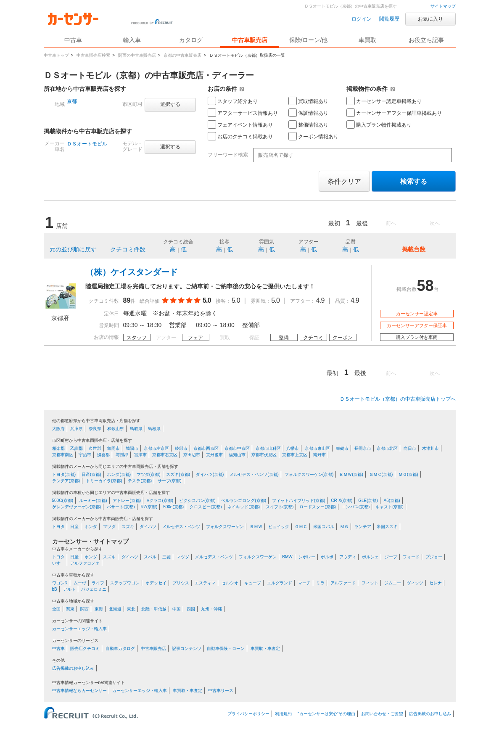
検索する (413, 181)
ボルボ (327, 557)
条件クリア (344, 181)
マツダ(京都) (149, 474)
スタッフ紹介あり (233, 101)
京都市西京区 (206, 448)
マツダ (109, 526)
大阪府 (58, 428)
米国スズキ (387, 526)
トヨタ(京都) (64, 474)
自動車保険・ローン (226, 648)
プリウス (180, 583)
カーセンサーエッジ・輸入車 (79, 628)
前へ (391, 223)
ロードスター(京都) (317, 506)
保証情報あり (308, 112)
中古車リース (220, 690)
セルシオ (230, 583)
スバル (150, 557)
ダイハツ (148, 526)
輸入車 (132, 40)
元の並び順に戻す (73, 249)
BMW (287, 557)
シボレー (306, 557)
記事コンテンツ (186, 648)
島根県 (154, 428)
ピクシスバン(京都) (197, 500)
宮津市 (140, 454)
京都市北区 (387, 448)
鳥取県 (136, 428)
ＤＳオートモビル (87, 143)
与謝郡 (122, 454)
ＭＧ (344, 526)
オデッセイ (155, 583)
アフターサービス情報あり (243, 112)
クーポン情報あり (313, 136)
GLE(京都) (368, 500)
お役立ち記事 (426, 40)
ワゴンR (60, 583)
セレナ (435, 583)
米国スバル (323, 526)
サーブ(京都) (170, 480)
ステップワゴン (125, 583)
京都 (72, 101)
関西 (84, 609)
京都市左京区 (156, 448)
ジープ (391, 557)
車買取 (367, 40)
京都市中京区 (237, 448)
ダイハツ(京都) (210, 474)
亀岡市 (113, 448)
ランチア (362, 526)
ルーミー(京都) (93, 500)
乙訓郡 (76, 448)
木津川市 (430, 448)
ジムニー (392, 583)
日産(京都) (91, 474)
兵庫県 (76, 428)
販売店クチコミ (85, 648)
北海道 (115, 609)
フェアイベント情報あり (240, 124)
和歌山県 (115, 428)
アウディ (347, 557)
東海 (99, 609)
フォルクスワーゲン (225, 526)
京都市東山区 (317, 448)
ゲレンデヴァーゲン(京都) (76, 506)
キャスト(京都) (389, 506)
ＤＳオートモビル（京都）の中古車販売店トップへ (398, 399)
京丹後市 (214, 454)
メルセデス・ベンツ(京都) (254, 474)
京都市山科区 (268, 448)
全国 (56, 609)
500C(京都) (63, 500)
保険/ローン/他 (308, 40)
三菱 (166, 557)
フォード (411, 557)
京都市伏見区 (264, 454)
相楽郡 (58, 448)
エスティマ (205, 583)
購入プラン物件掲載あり (379, 124)
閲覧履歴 (389, 19)
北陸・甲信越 (153, 609)
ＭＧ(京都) (408, 474)
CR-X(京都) (341, 500)
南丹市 (319, 454)
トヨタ (58, 526)
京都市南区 (62, 454)
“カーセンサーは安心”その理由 (326, 713)
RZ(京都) (148, 506)
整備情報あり (308, 124)
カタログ (191, 40)
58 (425, 285)
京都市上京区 (294, 454)
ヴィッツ (415, 583)
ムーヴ (80, 583)
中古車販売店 (249, 40)
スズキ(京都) (178, 474)
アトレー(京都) (127, 500)
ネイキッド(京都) (243, 506)
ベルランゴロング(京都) (243, 500)
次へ (435, 223)
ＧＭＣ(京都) (381, 474)
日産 (74, 526)
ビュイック (278, 526)
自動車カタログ (120, 648)
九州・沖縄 (211, 609)
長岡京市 (362, 448)
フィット (370, 583)
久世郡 (95, 448)
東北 (131, 609)
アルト (69, 589)
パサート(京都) (121, 506)
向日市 (410, 448)
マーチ (304, 583)
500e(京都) (173, 506)
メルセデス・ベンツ (181, 526)
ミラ (320, 583)
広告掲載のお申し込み (73, 668)
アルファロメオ (85, 563)
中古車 (58, 648)
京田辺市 (191, 454)
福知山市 (237, 454)
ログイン (361, 19)
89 (127, 300)
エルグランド (279, 583)
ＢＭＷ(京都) (351, 474)
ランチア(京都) (66, 480)
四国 (191, 609)
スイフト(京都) (280, 506)
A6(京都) (392, 500)
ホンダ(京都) (119, 474)
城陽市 (132, 448)
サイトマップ (443, 6)
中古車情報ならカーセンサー (79, 690)
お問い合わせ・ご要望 (382, 713)
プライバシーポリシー (248, 713)
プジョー (433, 557)
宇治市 (85, 454)
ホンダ (90, 526)
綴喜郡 (103, 454)
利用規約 (283, 713)
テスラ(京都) (140, 480)
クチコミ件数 (127, 249)
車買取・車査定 (265, 648)
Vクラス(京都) (160, 500)
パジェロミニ (93, 589)
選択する (170, 104)
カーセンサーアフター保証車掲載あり (394, 112)
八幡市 (292, 448)
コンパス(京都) (356, 506)
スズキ (127, 526)
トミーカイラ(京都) (104, 480)
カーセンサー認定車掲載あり (384, 101)
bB (54, 589)
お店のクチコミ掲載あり (240, 136)
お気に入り (430, 19)
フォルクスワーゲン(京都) (309, 474)
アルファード (343, 583)
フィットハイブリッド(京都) (298, 500)
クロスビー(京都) (206, 506)
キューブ (252, 583)
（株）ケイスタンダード (131, 272)
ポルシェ (370, 557)
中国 (176, 609)
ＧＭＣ (301, 526)
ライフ (98, 583)
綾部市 (181, 448)
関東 (70, 609)
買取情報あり (308, 101)
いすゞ (58, 563)
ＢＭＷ (256, 526)
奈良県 (95, 428)
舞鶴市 (342, 448)
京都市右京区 (164, 454)
